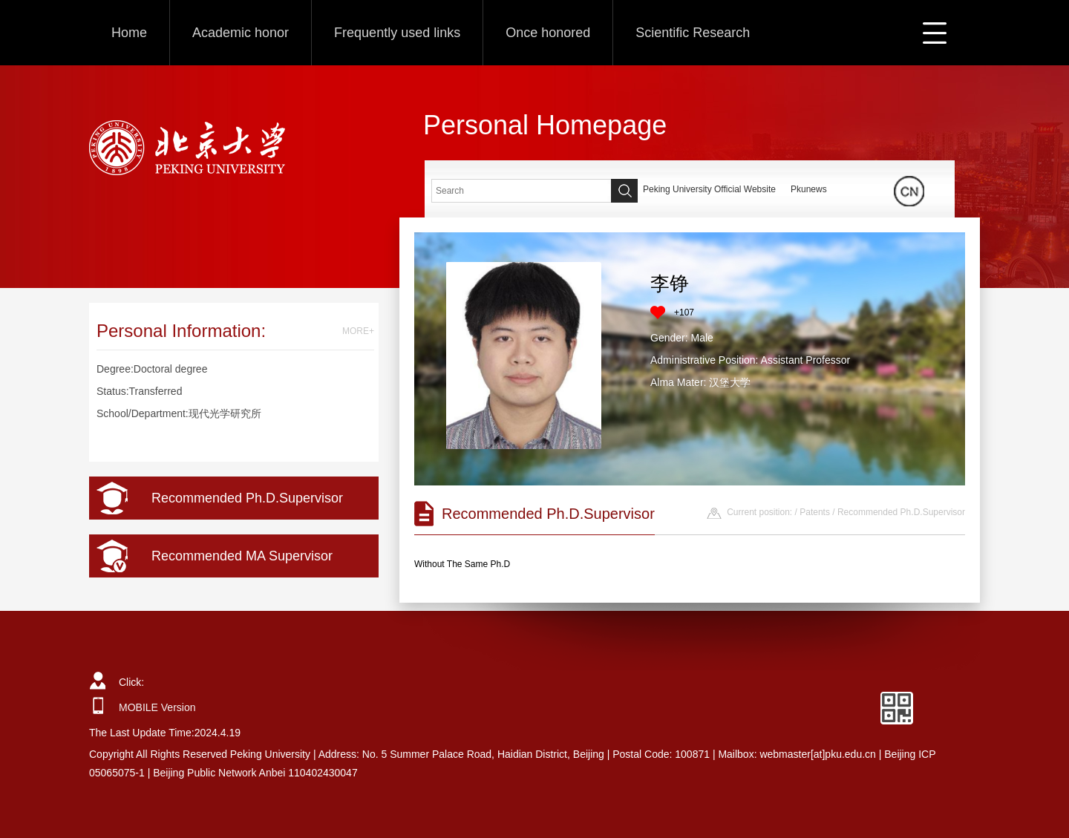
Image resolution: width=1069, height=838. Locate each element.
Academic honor (240, 32)
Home (129, 32)
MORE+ (358, 331)
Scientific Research (692, 32)
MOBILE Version (157, 707)
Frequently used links (397, 32)
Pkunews (809, 189)
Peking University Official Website (709, 189)
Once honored (548, 32)
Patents (815, 512)
